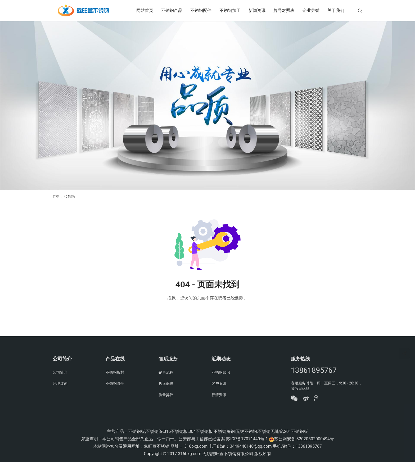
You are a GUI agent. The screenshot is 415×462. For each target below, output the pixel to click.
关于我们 (335, 10)
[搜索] (360, 10)
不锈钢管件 (115, 383)
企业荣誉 (311, 10)
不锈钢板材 (115, 372)
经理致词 (60, 383)
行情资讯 (218, 395)
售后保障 (166, 383)
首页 (56, 196)
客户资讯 (218, 383)
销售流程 (166, 372)
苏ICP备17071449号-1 (247, 438)
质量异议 (166, 395)
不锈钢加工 (230, 10)
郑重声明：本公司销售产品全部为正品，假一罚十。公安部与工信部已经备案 (153, 438)
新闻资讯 (257, 10)
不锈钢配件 (200, 10)
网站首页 (144, 10)
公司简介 (60, 372)
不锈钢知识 (220, 372)
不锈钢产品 (171, 10)
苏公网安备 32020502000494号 (304, 438)
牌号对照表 (284, 10)
